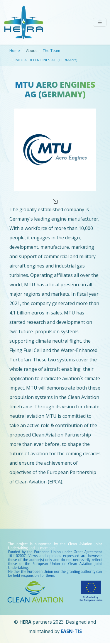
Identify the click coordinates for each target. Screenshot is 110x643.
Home (14, 50)
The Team (51, 50)
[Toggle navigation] (99, 22)
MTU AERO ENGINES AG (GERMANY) (46, 59)
